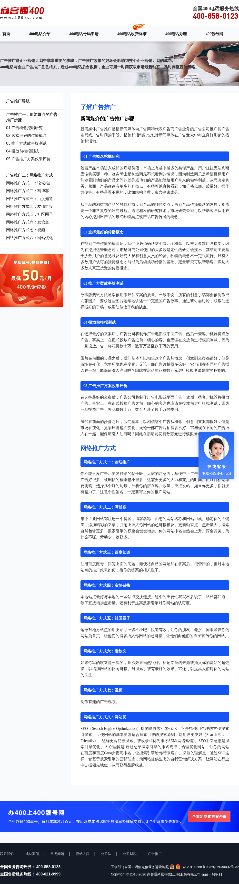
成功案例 (32, 854)
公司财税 (130, 854)
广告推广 (155, 854)
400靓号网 (214, 33)
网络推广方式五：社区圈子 (29, 214)
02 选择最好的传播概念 (26, 135)
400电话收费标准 (132, 33)
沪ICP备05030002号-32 (221, 867)
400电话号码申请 (84, 33)
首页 (6, 33)
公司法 (106, 854)
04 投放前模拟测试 (22, 151)
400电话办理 (176, 33)
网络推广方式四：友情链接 (29, 206)
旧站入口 (83, 854)
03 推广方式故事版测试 (26, 143)
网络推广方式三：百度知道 (29, 199)
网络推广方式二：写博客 (27, 191)
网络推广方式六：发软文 (27, 222)
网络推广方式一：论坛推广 (29, 183)
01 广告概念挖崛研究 (24, 128)
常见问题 (57, 854)
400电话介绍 (39, 33)
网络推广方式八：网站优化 (29, 238)
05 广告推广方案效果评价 (28, 159)
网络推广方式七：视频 (25, 230)
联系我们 (7, 854)
